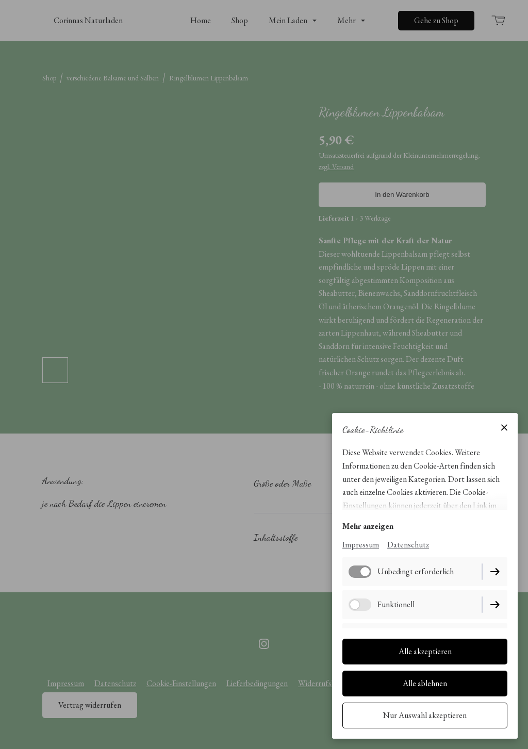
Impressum (360, 544)
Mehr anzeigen (367, 526)
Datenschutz (408, 544)
